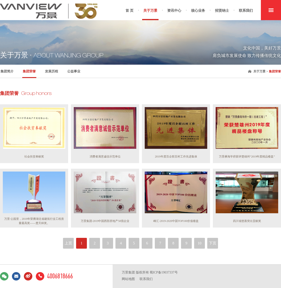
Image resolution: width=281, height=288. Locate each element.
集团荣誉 (29, 71)
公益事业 (73, 71)
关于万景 (150, 10)
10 (199, 243)
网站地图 (128, 279)
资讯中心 (174, 10)
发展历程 (51, 71)
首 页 (129, 10)
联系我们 (246, 10)
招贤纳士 (222, 10)
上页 (68, 243)
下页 (212, 243)
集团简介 (7, 71)
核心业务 (198, 10)
